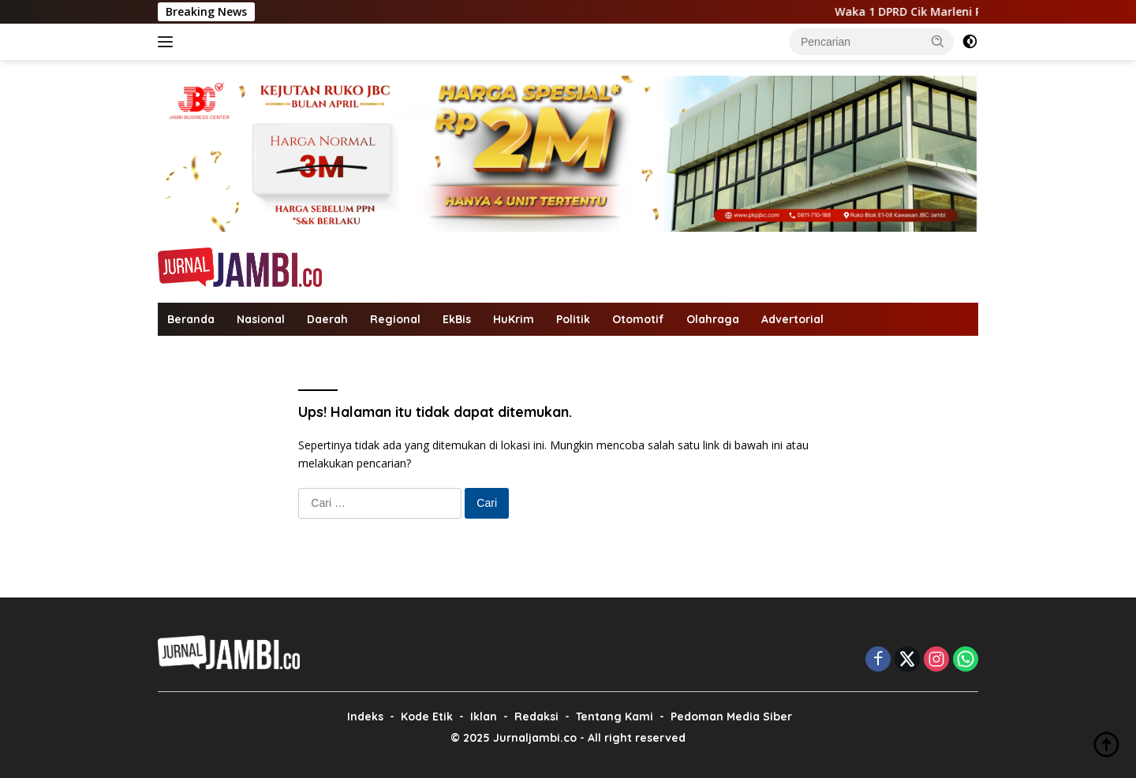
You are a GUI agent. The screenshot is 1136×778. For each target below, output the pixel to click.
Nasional (261, 319)
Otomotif (638, 319)
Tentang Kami (614, 716)
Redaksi (536, 716)
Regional (395, 319)
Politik (573, 319)
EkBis (457, 319)
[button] (938, 41)
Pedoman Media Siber (731, 716)
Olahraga (712, 319)
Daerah (327, 319)
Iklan (483, 716)
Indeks (365, 716)
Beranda (191, 319)
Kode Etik (427, 716)
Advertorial (792, 319)
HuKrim (513, 319)
